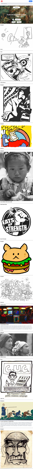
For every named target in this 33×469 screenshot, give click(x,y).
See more (1, 330)
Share (1, 359)
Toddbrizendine (3, 304)
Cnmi (1, 51)
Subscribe (16, 7)
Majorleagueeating (3, 204)
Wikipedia (2, 332)
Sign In (31, 1)
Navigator (2, 123)
